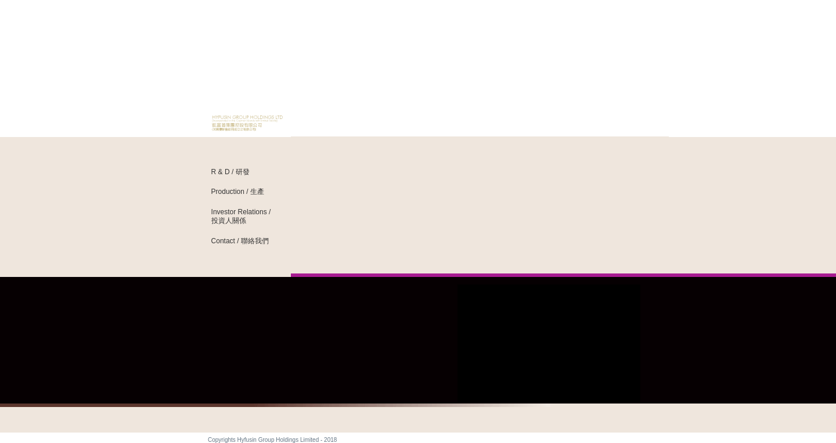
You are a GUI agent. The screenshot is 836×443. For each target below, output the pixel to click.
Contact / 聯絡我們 (240, 241)
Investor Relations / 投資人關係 (241, 216)
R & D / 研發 (230, 172)
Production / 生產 (237, 192)
